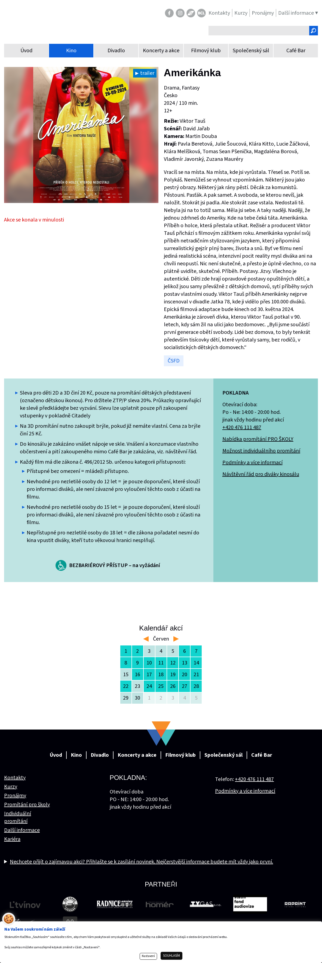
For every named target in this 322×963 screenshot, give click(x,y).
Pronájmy (15, 795)
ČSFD (174, 361)
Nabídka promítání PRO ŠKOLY (257, 439)
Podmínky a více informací (252, 462)
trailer (147, 73)
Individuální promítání (17, 817)
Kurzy (10, 786)
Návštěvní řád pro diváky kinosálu (260, 474)
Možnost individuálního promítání (261, 451)
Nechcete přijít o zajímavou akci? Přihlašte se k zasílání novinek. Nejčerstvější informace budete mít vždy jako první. (141, 862)
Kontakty (15, 778)
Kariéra (12, 839)
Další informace (22, 830)
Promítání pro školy (27, 804)
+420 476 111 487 (241, 427)
